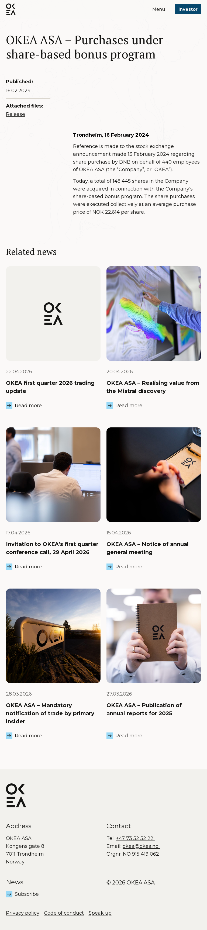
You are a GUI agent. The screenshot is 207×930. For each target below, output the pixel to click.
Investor (188, 9)
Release (15, 114)
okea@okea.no (141, 846)
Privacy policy (22, 913)
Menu (158, 9)
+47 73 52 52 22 (135, 838)
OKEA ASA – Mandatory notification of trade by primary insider (50, 713)
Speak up (100, 913)
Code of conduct (64, 913)
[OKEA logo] (11, 9)
